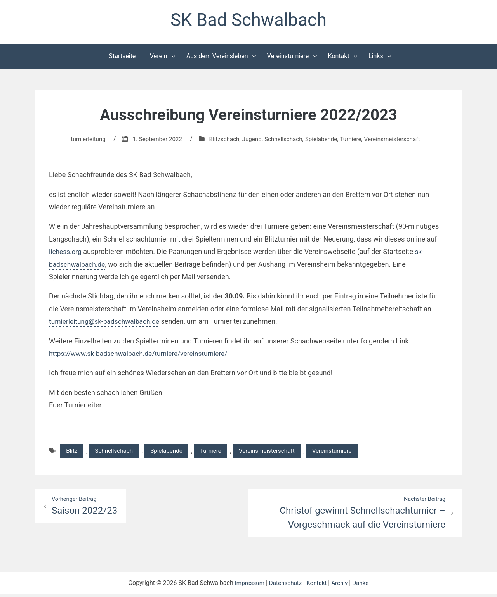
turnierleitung (81, 140)
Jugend (251, 140)
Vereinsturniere (288, 57)
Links (375, 57)
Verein (158, 57)
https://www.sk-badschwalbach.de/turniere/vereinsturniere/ (142, 355)
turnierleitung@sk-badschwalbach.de (106, 323)
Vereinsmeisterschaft (398, 140)
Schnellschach (284, 140)
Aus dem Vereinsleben (217, 57)
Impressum (247, 586)
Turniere (354, 140)
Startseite (122, 57)
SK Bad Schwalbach (248, 21)
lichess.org (66, 253)
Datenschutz (285, 586)
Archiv (341, 586)
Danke (363, 586)
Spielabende (324, 140)
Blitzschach (222, 140)
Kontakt (338, 57)
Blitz (72, 452)
